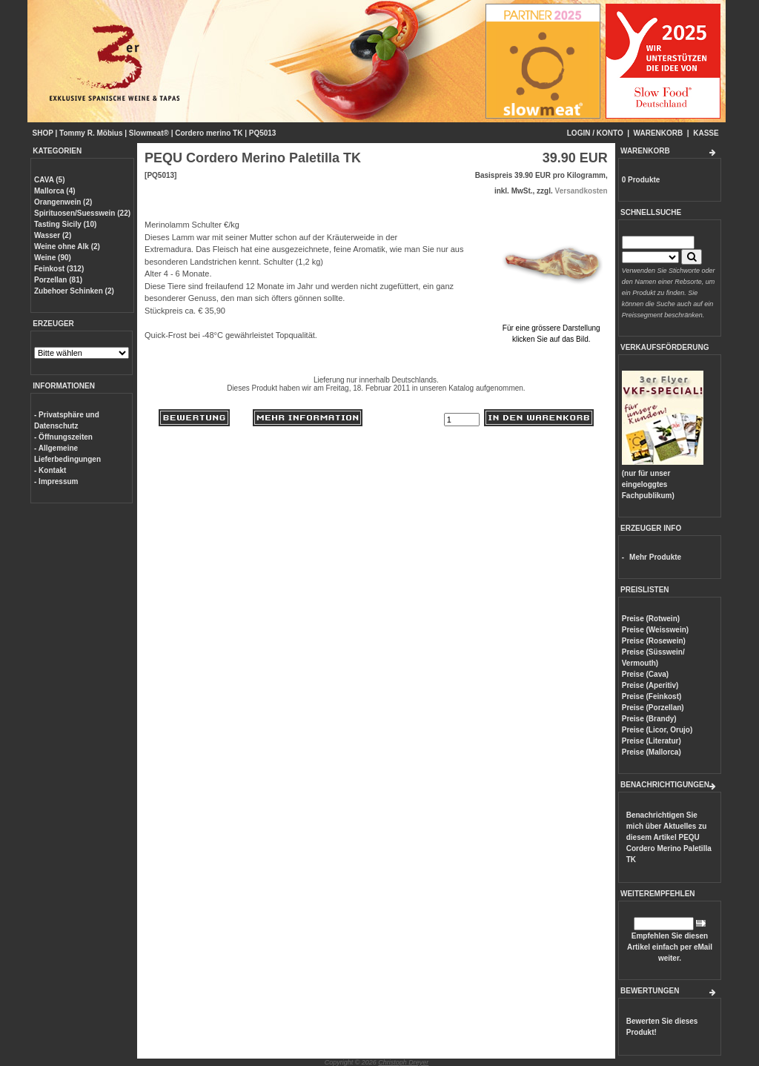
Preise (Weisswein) (655, 630)
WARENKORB (658, 133)
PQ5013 (262, 133)
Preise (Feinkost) (652, 696)
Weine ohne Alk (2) (67, 246)
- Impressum (56, 481)
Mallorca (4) (55, 191)
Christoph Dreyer (403, 1062)
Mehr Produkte (655, 557)
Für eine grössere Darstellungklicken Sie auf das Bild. (551, 328)
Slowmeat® (149, 133)
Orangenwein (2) (63, 202)
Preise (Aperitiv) (650, 685)
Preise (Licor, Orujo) (657, 730)
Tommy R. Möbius (90, 133)
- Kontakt (50, 470)
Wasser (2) (52, 235)
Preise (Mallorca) (651, 752)
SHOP (43, 133)
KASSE (705, 133)
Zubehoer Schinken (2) (74, 291)
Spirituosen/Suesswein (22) (82, 213)
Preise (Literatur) (651, 741)
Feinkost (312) (59, 269)
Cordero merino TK (208, 133)
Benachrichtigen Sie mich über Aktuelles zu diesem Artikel (669, 837)
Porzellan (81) (58, 280)
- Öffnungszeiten (63, 437)
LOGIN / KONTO (595, 133)
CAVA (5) (49, 180)
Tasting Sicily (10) (65, 224)
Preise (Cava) (645, 674)
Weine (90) (52, 258)
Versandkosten (581, 191)
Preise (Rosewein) (654, 641)
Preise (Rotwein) (651, 619)
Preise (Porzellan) (653, 708)
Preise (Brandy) (649, 719)
